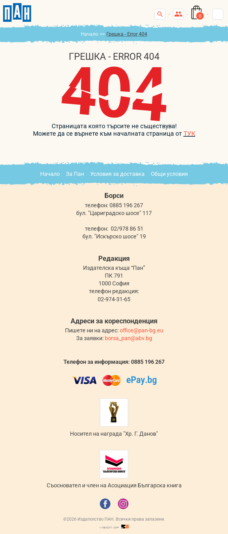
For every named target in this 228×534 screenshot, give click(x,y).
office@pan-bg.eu (141, 330)
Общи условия (169, 174)
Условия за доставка (117, 174)
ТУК (189, 133)
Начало (89, 34)
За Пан (75, 174)
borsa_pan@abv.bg (128, 338)
